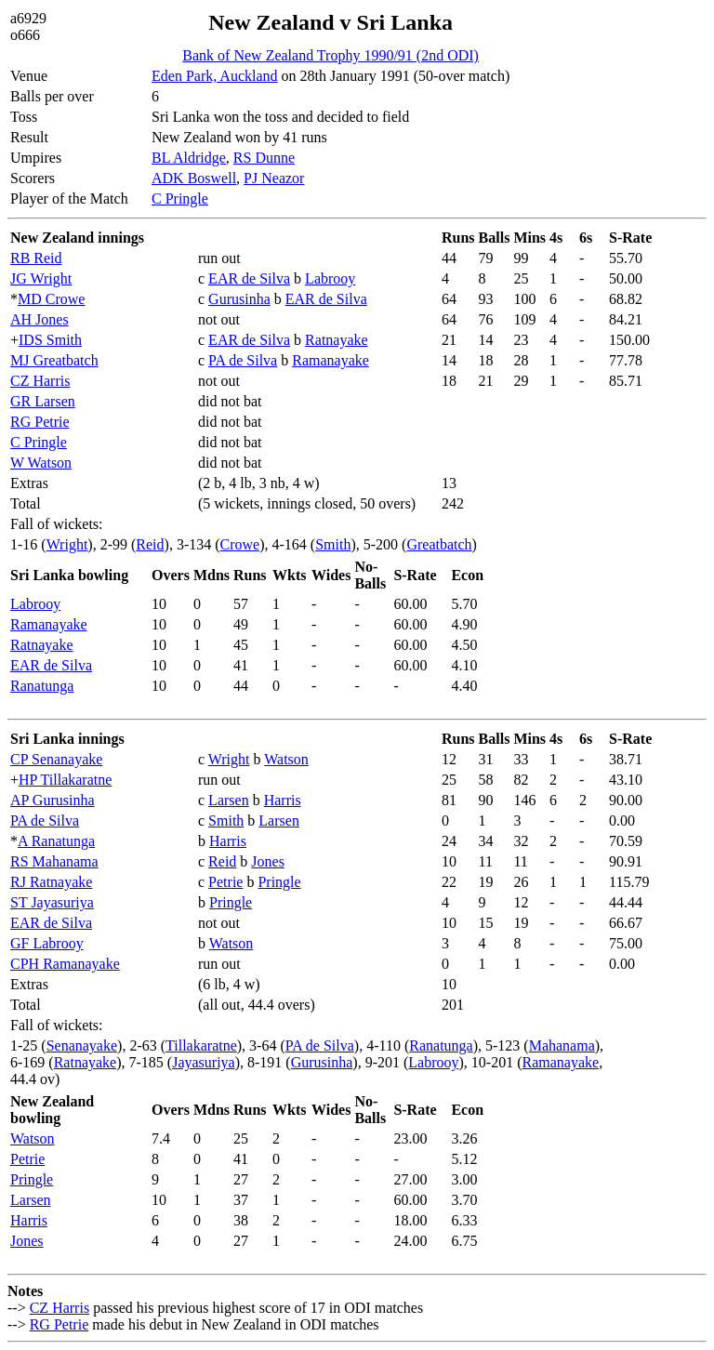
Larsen (228, 800)
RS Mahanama (54, 861)
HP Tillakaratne (65, 780)
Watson (286, 759)
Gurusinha (239, 299)
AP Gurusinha (52, 800)
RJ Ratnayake (51, 882)
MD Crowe (51, 299)
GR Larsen (42, 401)
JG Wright (41, 278)
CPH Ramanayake (65, 964)
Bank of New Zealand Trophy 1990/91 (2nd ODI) (330, 55)
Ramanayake (330, 360)
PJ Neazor (274, 178)
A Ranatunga (56, 841)
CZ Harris (40, 381)
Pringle (279, 882)
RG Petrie (40, 422)
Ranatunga (41, 686)
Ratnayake (336, 340)
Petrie (225, 882)
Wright (67, 544)
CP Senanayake (56, 759)
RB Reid (36, 258)
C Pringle (180, 198)
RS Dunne (264, 157)
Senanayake (81, 1045)
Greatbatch (438, 544)
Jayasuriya (203, 1062)
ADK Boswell (194, 178)
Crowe (240, 544)
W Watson (41, 462)
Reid (150, 544)
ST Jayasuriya (52, 902)
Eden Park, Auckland (215, 76)
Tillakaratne (201, 1045)
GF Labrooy (47, 943)
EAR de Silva (249, 278)
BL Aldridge (189, 157)
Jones (267, 861)
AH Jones (39, 319)
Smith (332, 544)
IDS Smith (50, 340)
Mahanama (562, 1045)
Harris (282, 800)
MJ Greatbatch (54, 360)
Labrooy (330, 278)
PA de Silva (242, 360)
